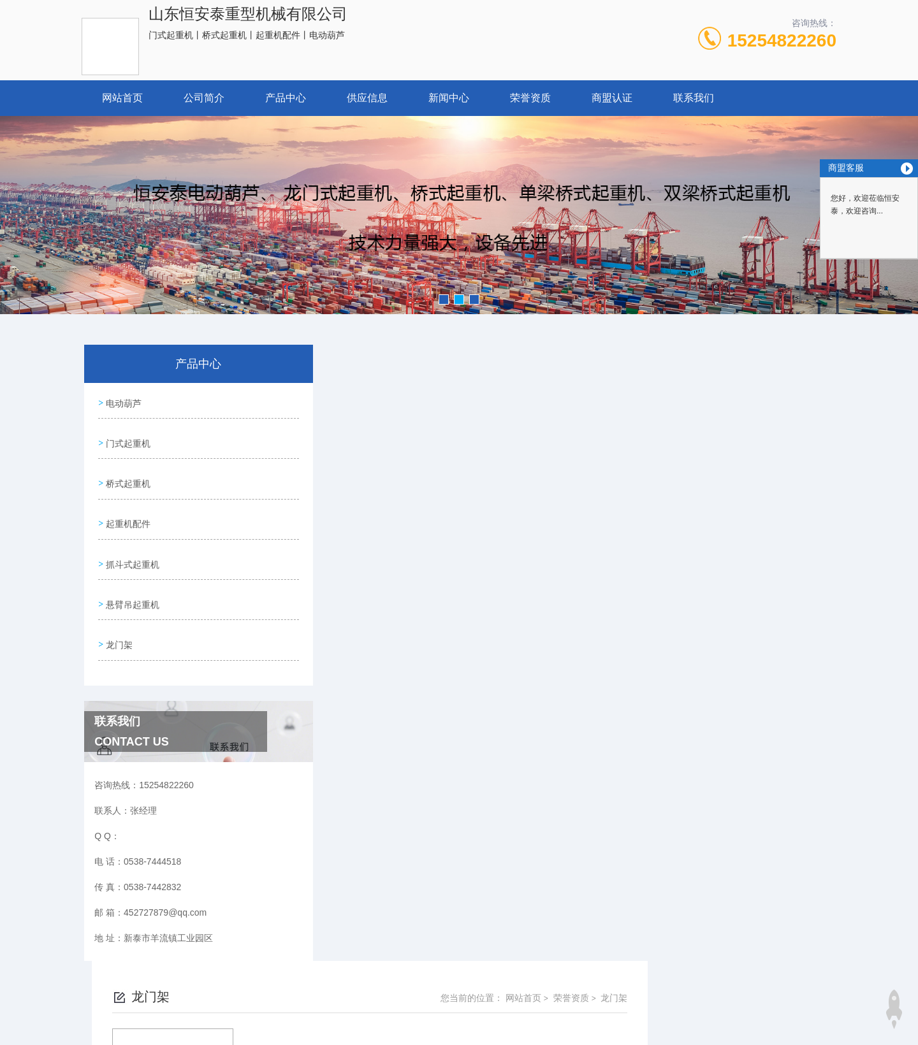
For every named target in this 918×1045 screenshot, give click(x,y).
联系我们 (693, 97)
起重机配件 (127, 510)
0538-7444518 (408, 984)
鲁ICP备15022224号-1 (552, 1004)
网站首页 (122, 97)
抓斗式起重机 (131, 546)
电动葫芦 (122, 401)
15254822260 (781, 40)
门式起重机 (127, 437)
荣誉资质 (530, 97)
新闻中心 (448, 97)
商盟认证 (612, 97)
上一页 (521, 567)
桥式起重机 (127, 473)
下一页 (595, 567)
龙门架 (118, 619)
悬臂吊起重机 (131, 582)
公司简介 (204, 97)
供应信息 (367, 97)
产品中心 (285, 97)
